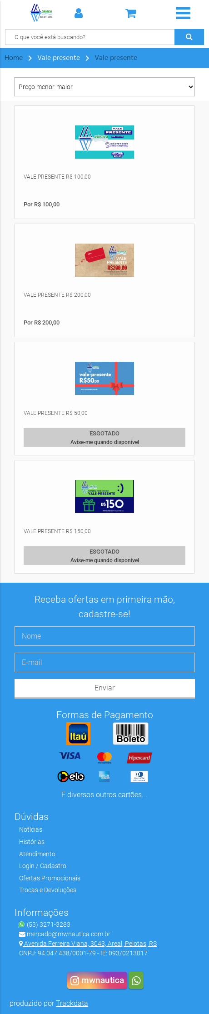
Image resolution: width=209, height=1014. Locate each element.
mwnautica (97, 980)
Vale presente (116, 58)
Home (14, 58)
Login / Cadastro (42, 865)
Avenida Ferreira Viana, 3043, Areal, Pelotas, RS (88, 943)
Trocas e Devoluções (47, 890)
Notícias (30, 829)
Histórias (32, 841)
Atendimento (37, 854)
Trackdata (72, 1003)
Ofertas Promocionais (49, 878)
